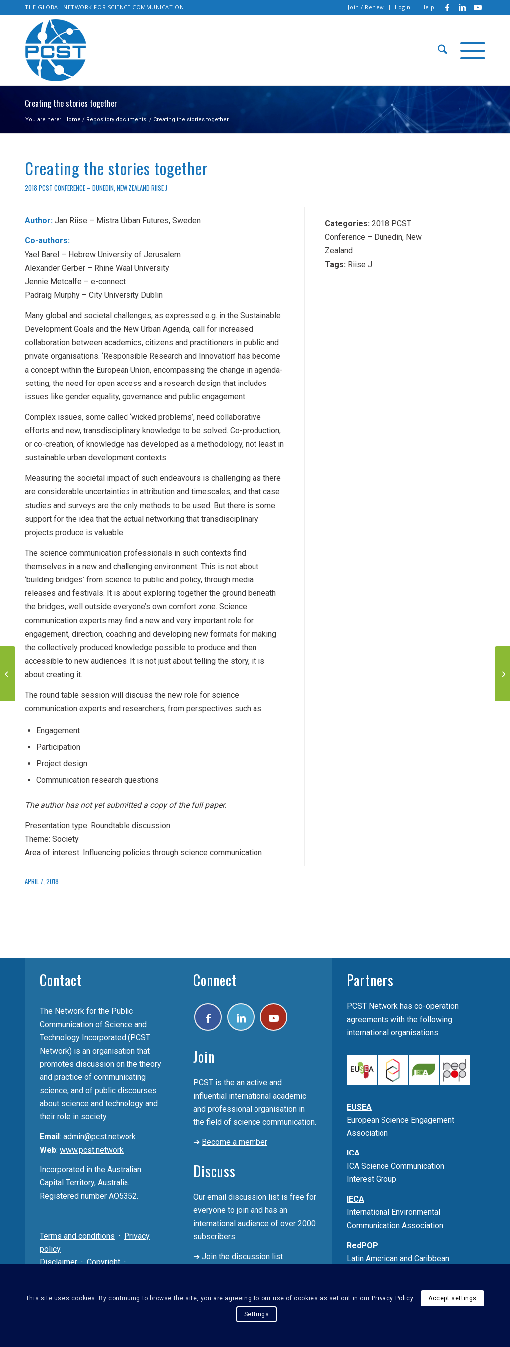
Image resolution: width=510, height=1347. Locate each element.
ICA (353, 1152)
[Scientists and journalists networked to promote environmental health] (7, 673)
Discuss (214, 1171)
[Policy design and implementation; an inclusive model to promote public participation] (502, 673)
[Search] (442, 50)
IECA (355, 1199)
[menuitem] (366, 7)
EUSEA (359, 1107)
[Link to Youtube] (477, 7)
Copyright (103, 1262)
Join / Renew (366, 7)
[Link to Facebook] (447, 7)
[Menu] (469, 50)
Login (403, 7)
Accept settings (452, 1298)
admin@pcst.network (99, 1136)
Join (204, 1056)
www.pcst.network (92, 1150)
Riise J (159, 187)
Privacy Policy (392, 1298)
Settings (256, 1314)
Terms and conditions (77, 1236)
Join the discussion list (242, 1256)
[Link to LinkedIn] (462, 7)
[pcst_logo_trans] (56, 50)
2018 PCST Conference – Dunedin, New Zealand (87, 187)
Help (428, 7)
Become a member (234, 1142)
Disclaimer (58, 1262)
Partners (370, 980)
